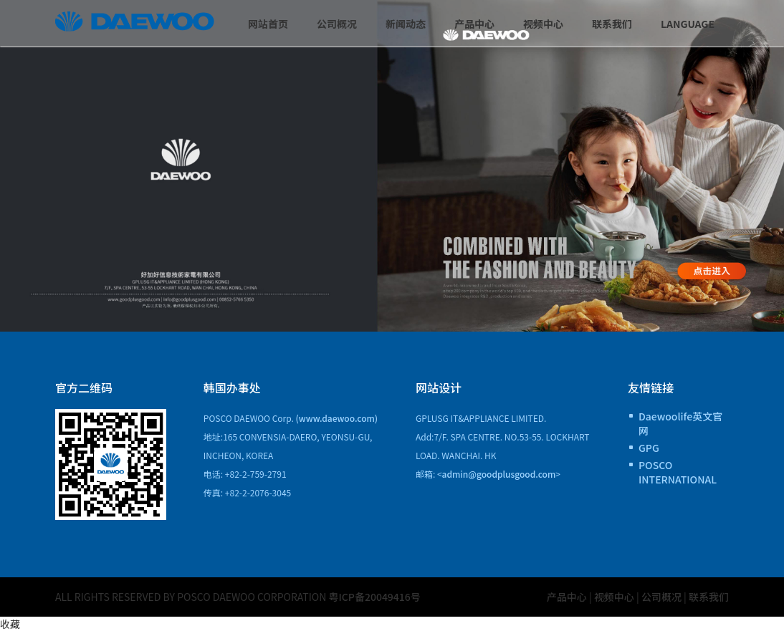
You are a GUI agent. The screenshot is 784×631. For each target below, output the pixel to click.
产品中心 (474, 23)
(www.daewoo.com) (337, 418)
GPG (649, 447)
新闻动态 (406, 23)
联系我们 (612, 23)
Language (687, 23)
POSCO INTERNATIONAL (678, 472)
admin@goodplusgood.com (499, 474)
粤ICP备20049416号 (375, 596)
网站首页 (268, 23)
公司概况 (337, 23)
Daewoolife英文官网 (680, 423)
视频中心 (543, 23)
